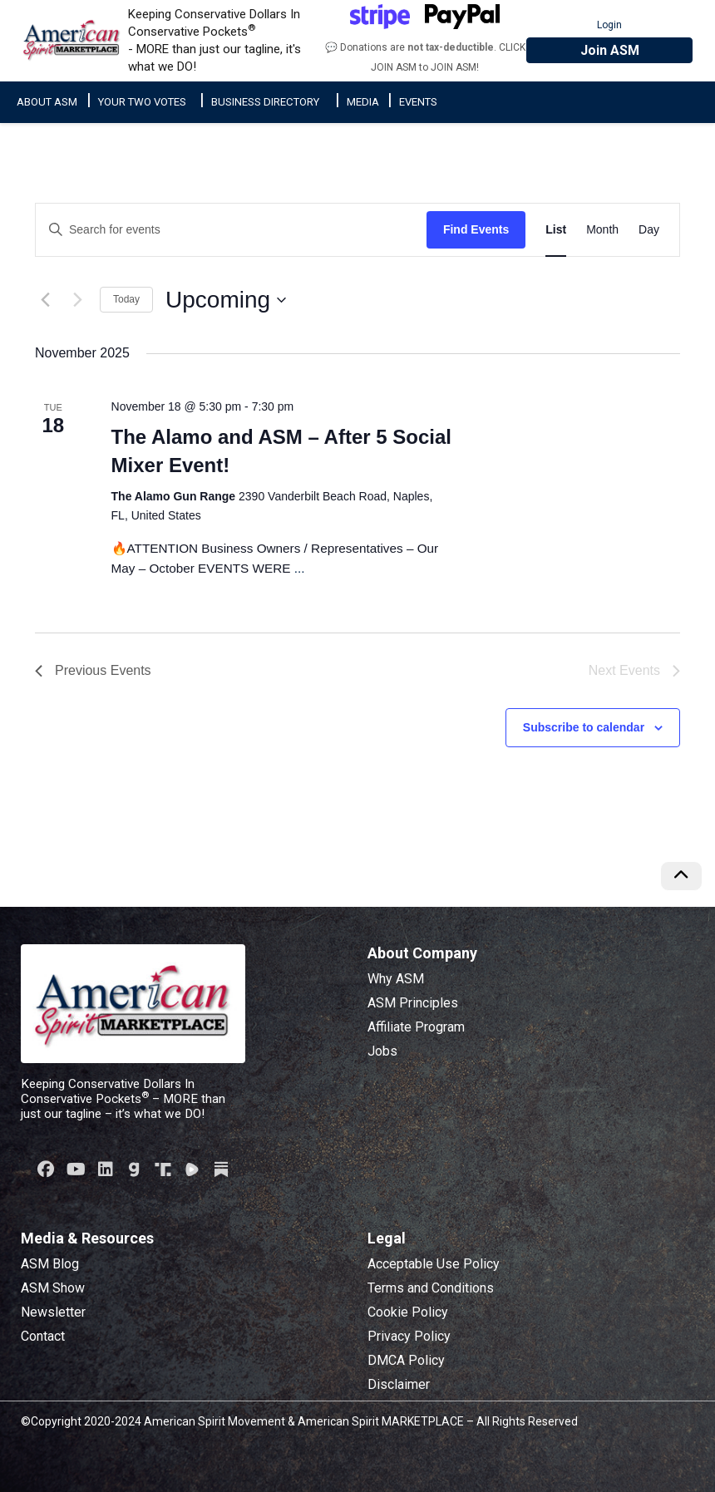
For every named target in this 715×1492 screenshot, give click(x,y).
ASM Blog (50, 1264)
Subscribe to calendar (583, 727)
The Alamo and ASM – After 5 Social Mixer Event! (281, 451)
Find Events (476, 229)
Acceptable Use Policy (433, 1264)
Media (363, 102)
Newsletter (53, 1312)
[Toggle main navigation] (692, 21)
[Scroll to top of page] (681, 876)
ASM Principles (412, 1003)
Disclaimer (398, 1384)
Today (126, 299)
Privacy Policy (409, 1336)
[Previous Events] (45, 300)
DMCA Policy (406, 1360)
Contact (43, 1336)
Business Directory (265, 102)
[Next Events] (77, 300)
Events (418, 102)
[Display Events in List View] (555, 230)
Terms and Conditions (430, 1288)
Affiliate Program (416, 1027)
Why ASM (395, 979)
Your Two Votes (142, 102)
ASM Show (53, 1288)
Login (609, 25)
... (299, 568)
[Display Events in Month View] (602, 230)
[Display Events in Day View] (649, 230)
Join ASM (609, 50)
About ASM (47, 102)
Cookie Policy (407, 1312)
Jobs (382, 1051)
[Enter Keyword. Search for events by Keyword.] (231, 230)
